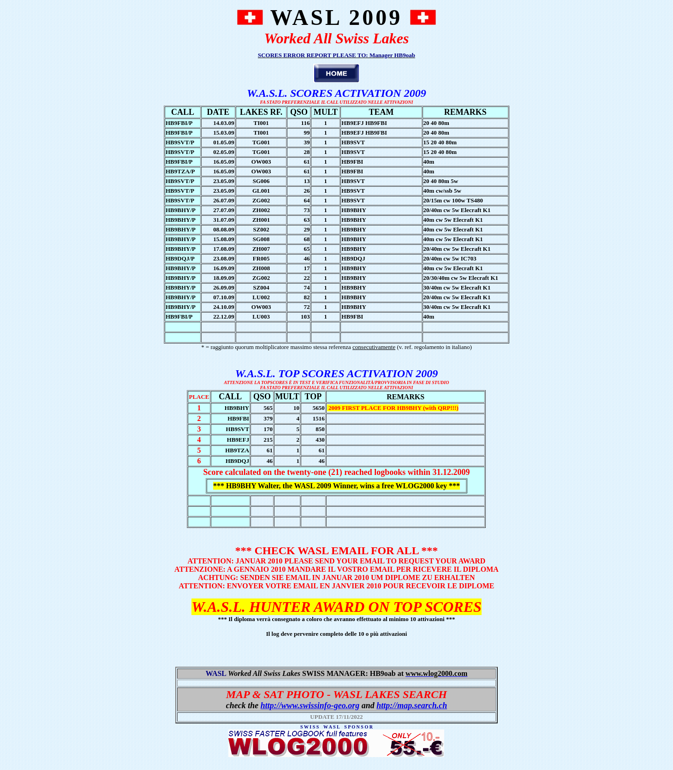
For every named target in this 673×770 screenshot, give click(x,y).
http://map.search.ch (411, 705)
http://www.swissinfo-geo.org (310, 705)
